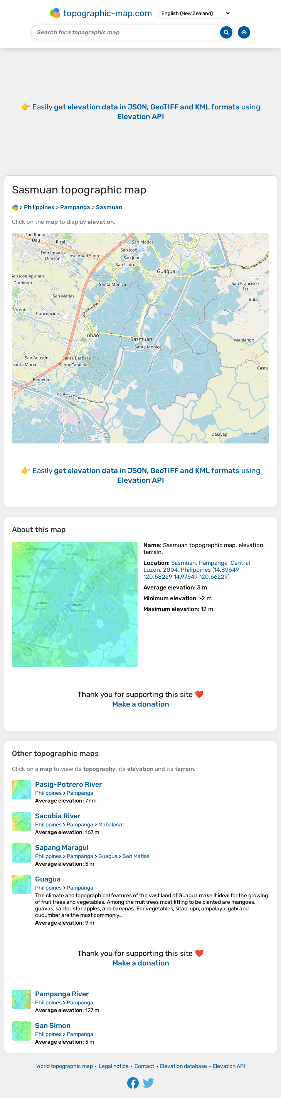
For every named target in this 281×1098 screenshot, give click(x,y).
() (196, 569)
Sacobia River (58, 816)
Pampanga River (62, 994)
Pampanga (80, 793)
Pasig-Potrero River (68, 784)
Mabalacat (111, 824)
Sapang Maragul (62, 847)
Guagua (108, 856)
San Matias (136, 856)
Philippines (48, 793)
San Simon (53, 1025)
